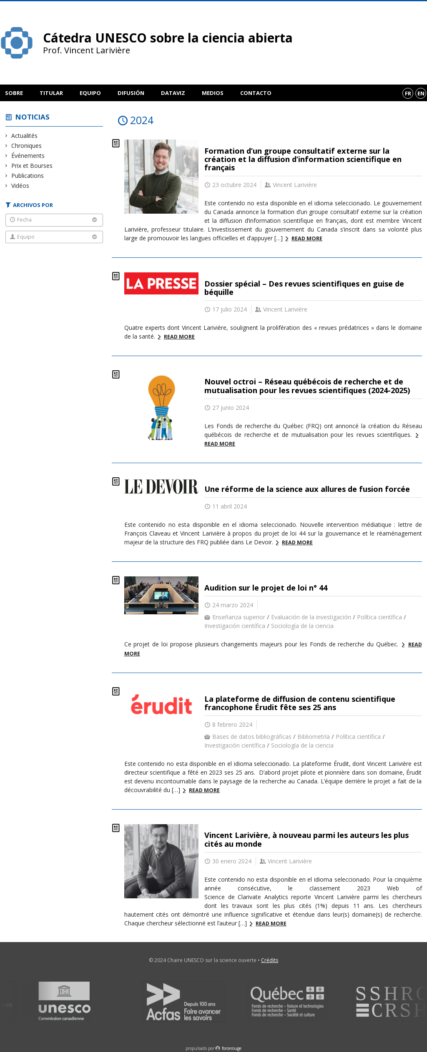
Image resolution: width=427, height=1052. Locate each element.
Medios (213, 93)
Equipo (90, 93)
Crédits (269, 960)
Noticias (32, 117)
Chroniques (27, 146)
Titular (51, 93)
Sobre (14, 93)
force (231, 1048)
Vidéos (20, 185)
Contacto (255, 93)
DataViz (173, 93)
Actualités (25, 136)
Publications (28, 175)
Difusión (131, 93)
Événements (28, 156)
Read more (306, 238)
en (420, 93)
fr (408, 93)
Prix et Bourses (32, 166)
